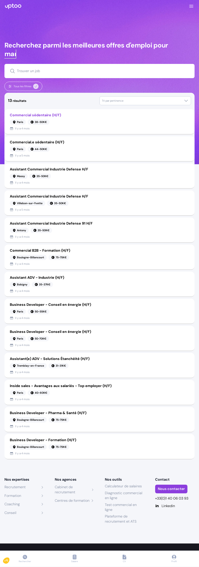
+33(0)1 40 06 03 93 (171, 498)
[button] (9, 559)
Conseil (10, 512)
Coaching (12, 504)
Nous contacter (171, 488)
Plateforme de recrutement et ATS (120, 519)
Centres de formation (72, 500)
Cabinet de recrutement (65, 489)
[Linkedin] (175, 506)
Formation (12, 495)
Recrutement (15, 487)
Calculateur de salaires (123, 486)
